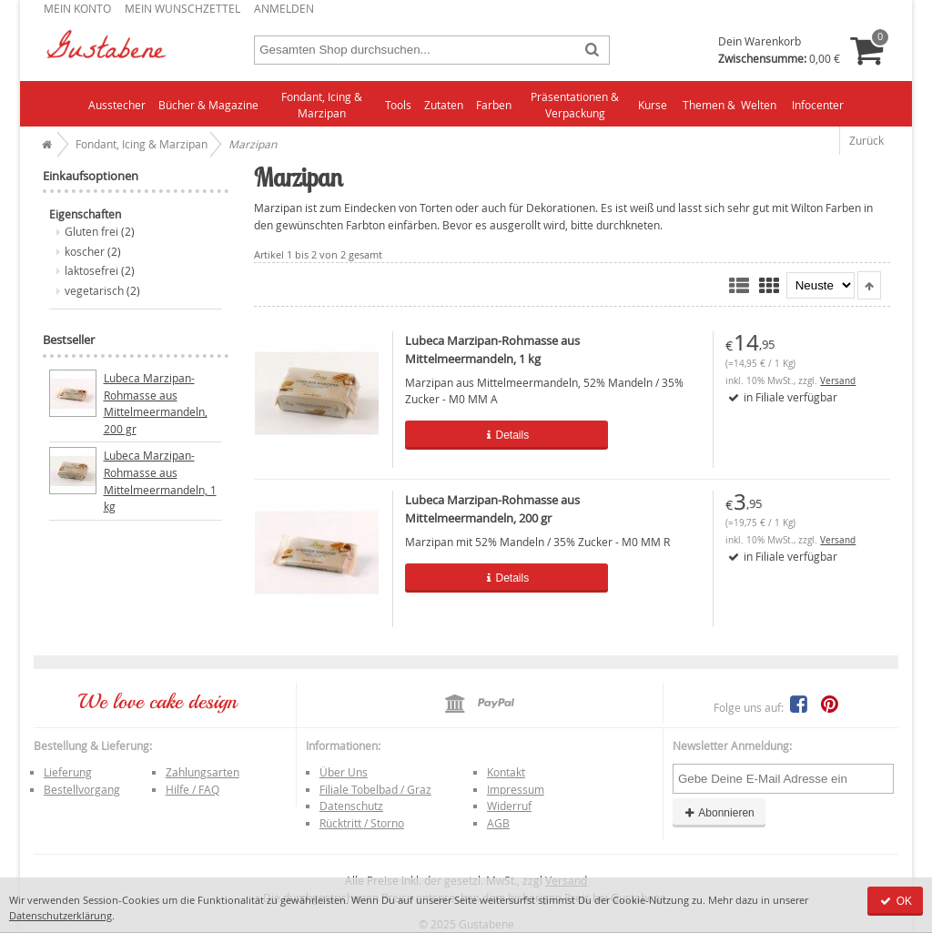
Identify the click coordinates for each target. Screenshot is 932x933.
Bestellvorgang (82, 789)
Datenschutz (351, 805)
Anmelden (284, 8)
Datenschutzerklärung (60, 915)
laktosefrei (91, 270)
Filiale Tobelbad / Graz (375, 789)
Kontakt (506, 772)
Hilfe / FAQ (192, 789)
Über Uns (343, 772)
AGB (498, 823)
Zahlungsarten (202, 772)
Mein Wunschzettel (182, 8)
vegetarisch (94, 290)
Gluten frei (91, 231)
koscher (85, 251)
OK (895, 901)
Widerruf (509, 805)
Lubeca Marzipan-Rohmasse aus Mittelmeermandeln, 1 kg (160, 480)
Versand (838, 381)
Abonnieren (719, 812)
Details (493, 435)
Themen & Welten (729, 104)
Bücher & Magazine (208, 104)
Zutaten (443, 104)
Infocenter (818, 104)
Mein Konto (77, 8)
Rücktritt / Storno (361, 823)
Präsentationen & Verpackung (575, 105)
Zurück (866, 140)
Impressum (515, 789)
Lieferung (68, 772)
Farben (494, 104)
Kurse (652, 104)
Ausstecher (117, 104)
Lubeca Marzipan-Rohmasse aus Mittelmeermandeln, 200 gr (156, 403)
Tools (398, 104)
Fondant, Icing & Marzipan (321, 105)
